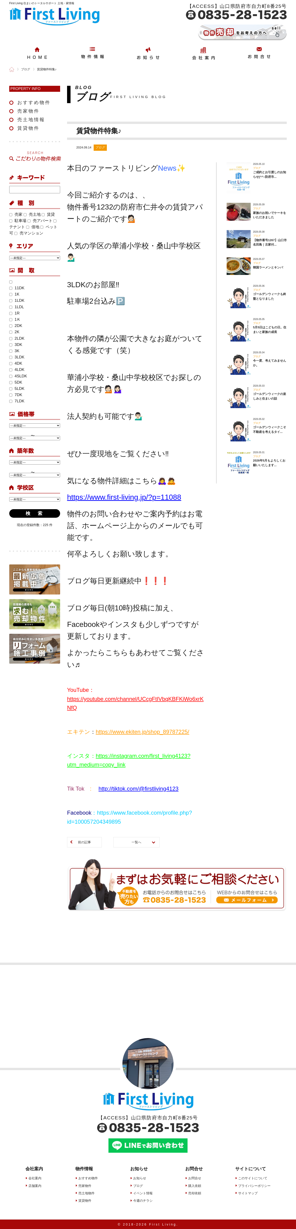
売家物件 (28, 111)
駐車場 (17, 221)
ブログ (138, 1185)
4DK (15, 363)
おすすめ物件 (34, 102)
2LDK (17, 338)
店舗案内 (34, 1185)
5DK (15, 382)
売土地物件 (86, 1193)
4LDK (17, 369)
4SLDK (18, 376)
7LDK (17, 401)
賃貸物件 (28, 128)
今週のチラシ (143, 1200)
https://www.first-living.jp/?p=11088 (124, 497)
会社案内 (34, 1178)
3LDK (17, 357)
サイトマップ (248, 1193)
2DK (15, 325)
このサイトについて (252, 1178)
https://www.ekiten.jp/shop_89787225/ (142, 732)
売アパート (40, 221)
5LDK (17, 388)
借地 (32, 227)
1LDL (16, 307)
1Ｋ (15, 319)
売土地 (32, 214)
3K (14, 351)
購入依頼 (194, 1185)
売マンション (28, 233)
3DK (15, 344)
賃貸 (48, 214)
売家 (15, 214)
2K (14, 332)
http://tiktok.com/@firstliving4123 (139, 788)
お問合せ (194, 1178)
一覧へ (136, 842)
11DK (17, 288)
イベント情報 (143, 1193)
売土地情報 (31, 119)
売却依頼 (194, 1193)
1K (14, 294)
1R (14, 313)
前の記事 (84, 842)
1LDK (17, 300)
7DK (15, 395)
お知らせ (139, 1178)
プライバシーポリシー (254, 1185)
